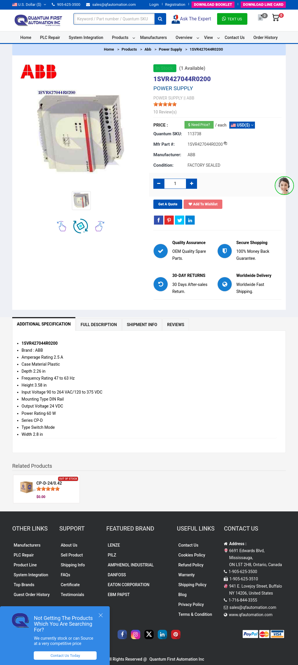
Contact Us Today (65, 655)
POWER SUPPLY (167, 98)
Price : (160, 125)
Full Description (99, 324)
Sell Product (72, 555)
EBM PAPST (119, 594)
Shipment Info (142, 324)
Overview (184, 37)
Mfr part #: (164, 144)
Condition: (163, 165)
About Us (69, 545)
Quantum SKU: (167, 133)
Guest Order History (32, 594)
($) (29, 4)
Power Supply (170, 49)
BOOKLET (213, 4)
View (208, 37)
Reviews (175, 324)
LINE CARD (263, 4)
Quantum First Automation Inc (176, 659)
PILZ (112, 555)
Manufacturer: (167, 154)
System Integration (86, 37)
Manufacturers (153, 37)
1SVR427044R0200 (206, 49)
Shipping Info (73, 565)
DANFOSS (117, 574)
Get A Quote (167, 204)
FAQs (65, 574)
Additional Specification (44, 324)
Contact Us (235, 37)
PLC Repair (50, 37)
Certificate (70, 584)
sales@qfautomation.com (111, 4)
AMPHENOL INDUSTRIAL (131, 565)
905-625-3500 (66, 4)
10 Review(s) (165, 112)
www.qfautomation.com (250, 614)
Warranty (186, 574)
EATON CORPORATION (128, 584)
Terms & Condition (195, 614)
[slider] (165, 104)
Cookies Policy (191, 555)
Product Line (25, 565)
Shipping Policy (192, 584)
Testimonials (72, 594)
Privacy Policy (191, 604)
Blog (182, 594)
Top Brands (24, 584)
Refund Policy (190, 565)
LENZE (114, 545)
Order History (265, 37)
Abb (147, 49)
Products (120, 37)
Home (25, 37)
